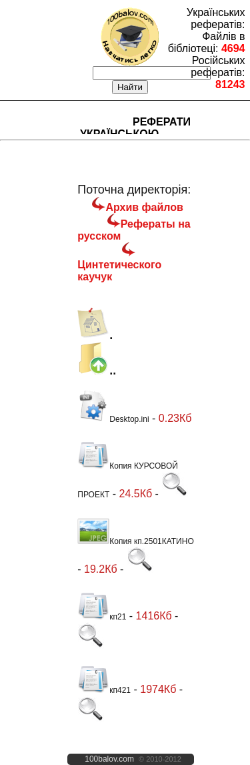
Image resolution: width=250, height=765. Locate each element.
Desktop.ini (113, 419)
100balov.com (109, 759)
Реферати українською (135, 128)
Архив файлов (144, 207)
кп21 (101, 616)
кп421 (104, 690)
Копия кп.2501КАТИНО (135, 541)
